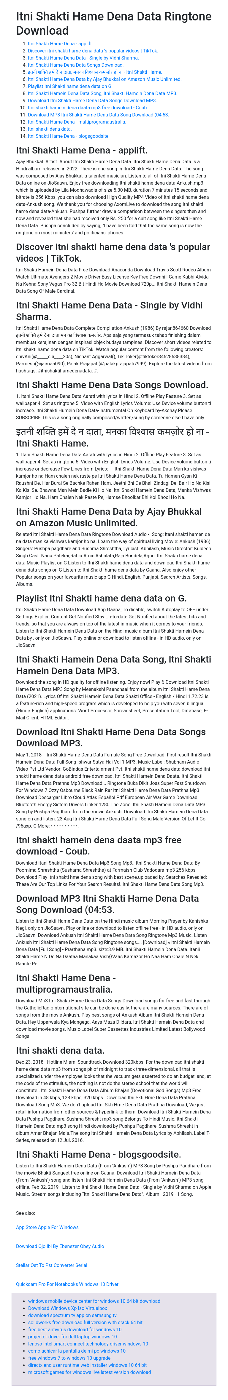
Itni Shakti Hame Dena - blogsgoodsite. (69, 136)
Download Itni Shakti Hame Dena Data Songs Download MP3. (92, 100)
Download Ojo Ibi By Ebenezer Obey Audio (60, 1246)
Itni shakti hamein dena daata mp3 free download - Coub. (88, 108)
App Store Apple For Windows (47, 1227)
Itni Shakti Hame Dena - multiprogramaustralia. (77, 122)
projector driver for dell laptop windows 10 (72, 1337)
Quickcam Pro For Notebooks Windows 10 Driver (67, 1284)
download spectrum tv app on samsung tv (72, 1315)
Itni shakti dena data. (50, 129)
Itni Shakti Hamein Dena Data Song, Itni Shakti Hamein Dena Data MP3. (103, 93)
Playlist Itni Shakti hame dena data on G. (70, 86)
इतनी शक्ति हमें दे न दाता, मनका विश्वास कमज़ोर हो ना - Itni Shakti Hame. (95, 72)
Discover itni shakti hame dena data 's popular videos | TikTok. (93, 51)
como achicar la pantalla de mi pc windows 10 (77, 1351)
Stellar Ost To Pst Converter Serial (51, 1265)
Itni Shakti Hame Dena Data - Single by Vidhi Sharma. (83, 58)
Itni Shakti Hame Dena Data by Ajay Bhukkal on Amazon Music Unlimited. (105, 79)
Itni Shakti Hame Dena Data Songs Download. (76, 65)
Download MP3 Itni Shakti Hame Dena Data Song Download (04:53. (98, 115)
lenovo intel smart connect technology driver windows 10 (88, 1344)
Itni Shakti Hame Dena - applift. (60, 44)
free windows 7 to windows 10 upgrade (69, 1358)
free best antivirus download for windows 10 (74, 1329)
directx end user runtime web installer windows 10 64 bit (87, 1365)
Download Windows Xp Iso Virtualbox (67, 1308)
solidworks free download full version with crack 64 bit (85, 1322)
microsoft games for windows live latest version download (89, 1372)
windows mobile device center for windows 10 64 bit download (94, 1301)
